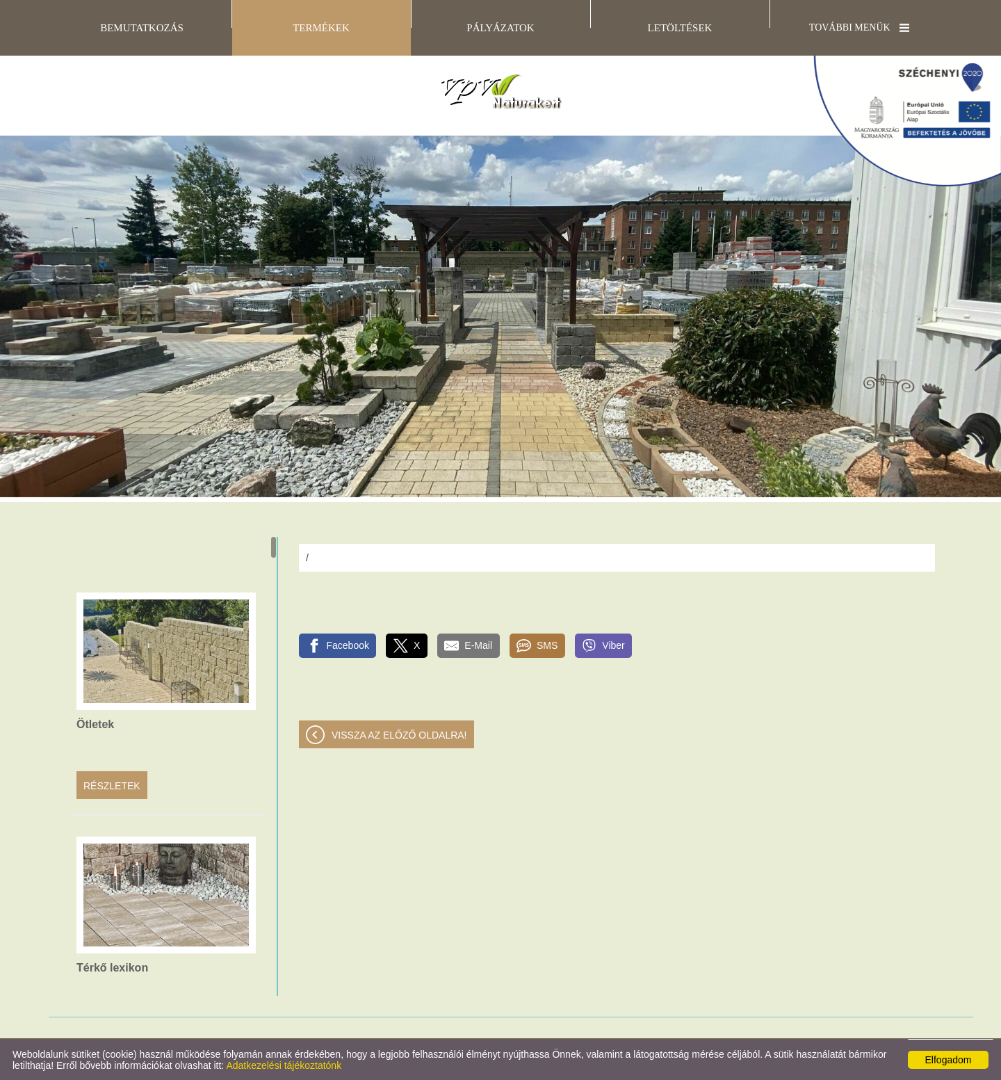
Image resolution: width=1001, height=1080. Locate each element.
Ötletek (95, 724)
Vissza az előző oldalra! (399, 735)
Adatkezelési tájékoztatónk (283, 1065)
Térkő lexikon (112, 968)
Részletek (111, 785)
